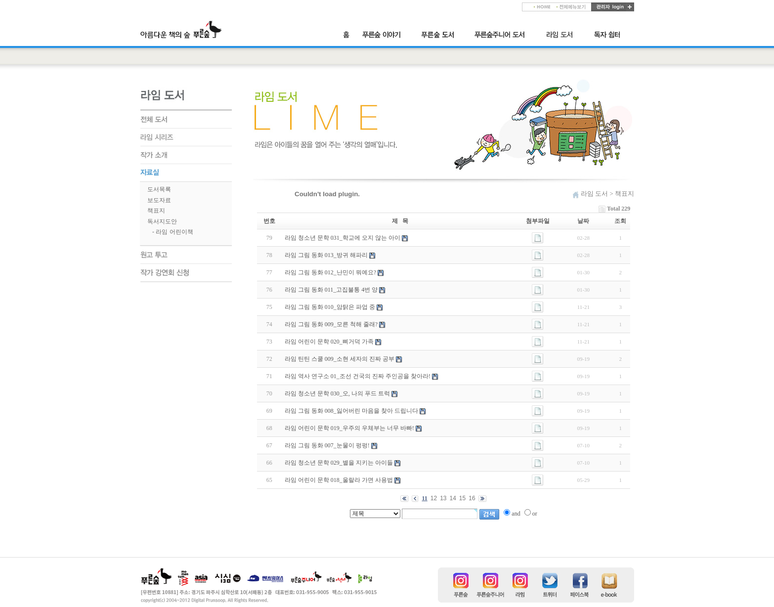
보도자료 (159, 200)
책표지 (156, 210)
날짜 (583, 220)
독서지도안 (162, 221)
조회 (620, 220)
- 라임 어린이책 (172, 231)
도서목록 (159, 189)
